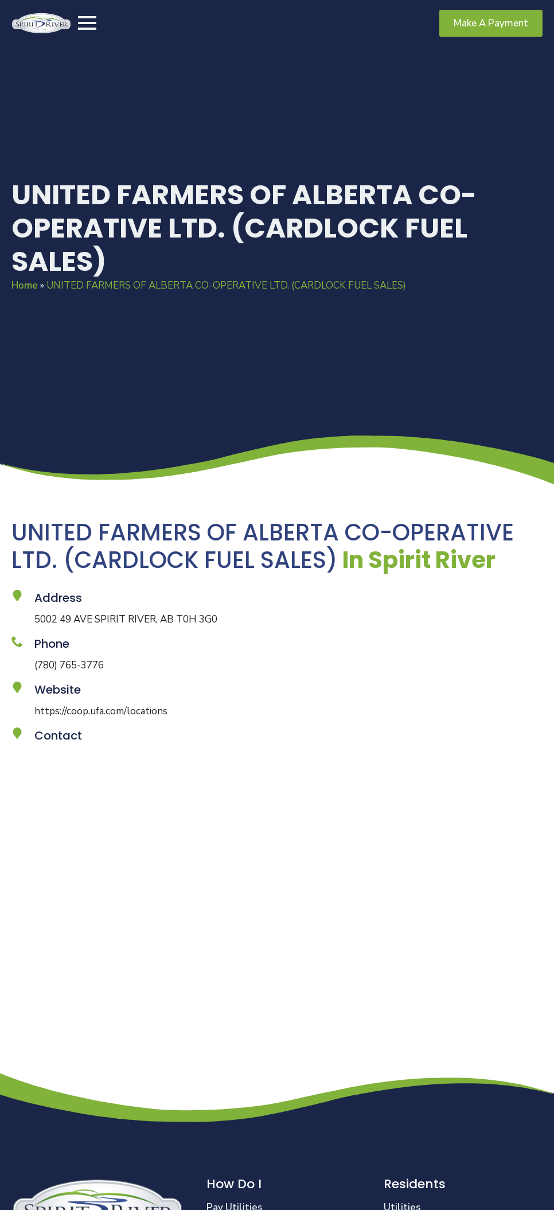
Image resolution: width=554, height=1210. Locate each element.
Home (24, 285)
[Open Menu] (87, 23)
